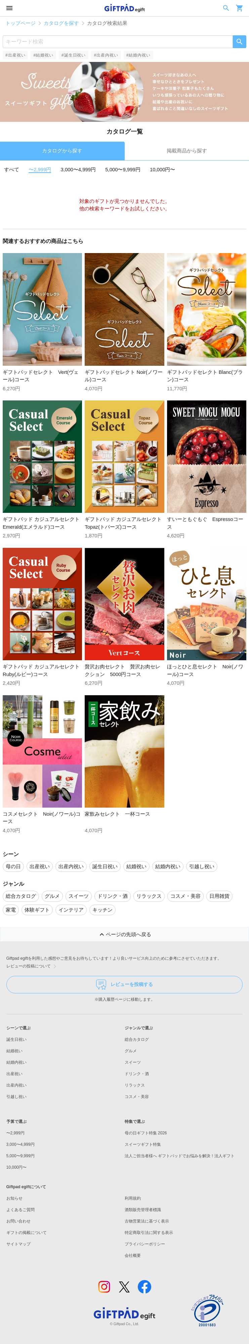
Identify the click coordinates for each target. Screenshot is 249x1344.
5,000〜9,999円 (122, 169)
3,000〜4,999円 (78, 169)
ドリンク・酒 (137, 1073)
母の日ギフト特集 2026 (146, 1133)
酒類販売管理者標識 (143, 1209)
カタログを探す (61, 23)
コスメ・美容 (137, 1096)
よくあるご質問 (20, 1209)
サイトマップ (18, 1244)
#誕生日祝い (73, 55)
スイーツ (133, 1062)
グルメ (131, 1051)
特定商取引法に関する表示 (149, 1232)
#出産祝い (15, 55)
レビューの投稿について (32, 966)
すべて (11, 169)
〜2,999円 (40, 169)
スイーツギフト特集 (143, 1144)
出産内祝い (16, 1085)
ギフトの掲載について (26, 1232)
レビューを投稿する (124, 985)
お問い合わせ (18, 1221)
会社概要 (133, 1255)
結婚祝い (14, 1051)
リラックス (135, 1085)
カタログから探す (62, 150)
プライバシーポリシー (145, 1244)
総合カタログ (137, 1039)
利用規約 (133, 1198)
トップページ (20, 23)
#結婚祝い (43, 55)
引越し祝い (16, 1096)
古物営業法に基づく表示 (147, 1221)
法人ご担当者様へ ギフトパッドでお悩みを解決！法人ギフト (180, 1156)
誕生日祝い (16, 1039)
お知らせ (14, 1198)
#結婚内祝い (138, 55)
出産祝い (14, 1073)
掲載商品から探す (187, 150)
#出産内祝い (106, 55)
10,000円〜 (162, 169)
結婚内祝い (16, 1062)
